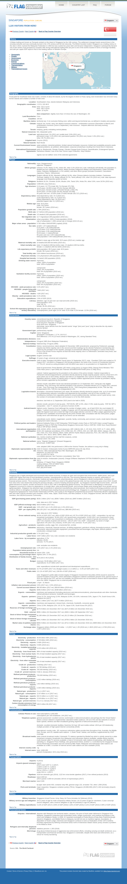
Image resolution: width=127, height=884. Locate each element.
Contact (9, 871)
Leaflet (94, 88)
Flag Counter (25, 6)
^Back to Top (12, 157)
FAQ (95, 5)
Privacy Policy (28, 871)
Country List (78, 5)
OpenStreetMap (104, 88)
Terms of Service (18, 871)
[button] (83, 64)
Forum (108, 5)
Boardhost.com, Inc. (41, 871)
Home (61, 5)
